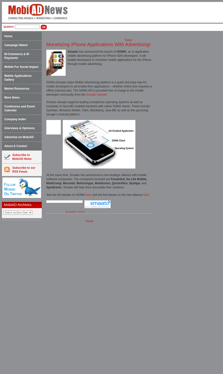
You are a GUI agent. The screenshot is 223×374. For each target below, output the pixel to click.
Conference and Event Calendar (19, 108)
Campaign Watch (16, 45)
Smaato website (96, 94)
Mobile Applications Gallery (18, 77)
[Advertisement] (23, 297)
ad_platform (71, 212)
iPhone (81, 212)
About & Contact (15, 146)
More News (12, 97)
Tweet (128, 40)
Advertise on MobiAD (19, 137)
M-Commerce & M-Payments (17, 56)
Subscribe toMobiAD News (18, 157)
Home (8, 36)
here (88, 195)
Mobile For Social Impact (21, 67)
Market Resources (16, 88)
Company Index (15, 119)
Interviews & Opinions (19, 128)
